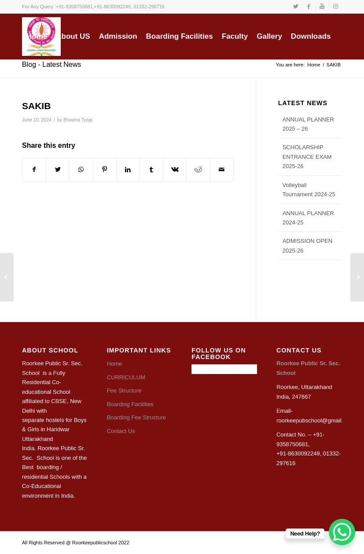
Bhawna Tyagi (77, 119)
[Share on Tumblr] (151, 169)
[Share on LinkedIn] (128, 169)
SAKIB (36, 106)
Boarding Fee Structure (136, 417)
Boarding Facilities (130, 404)
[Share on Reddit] (198, 169)
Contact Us (121, 431)
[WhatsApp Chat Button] (342, 532)
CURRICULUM (126, 377)
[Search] (149, 75)
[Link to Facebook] (308, 6)
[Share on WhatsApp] (81, 169)
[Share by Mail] (221, 169)
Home (114, 363)
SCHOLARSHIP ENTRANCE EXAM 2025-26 (307, 156)
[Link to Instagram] (335, 6)
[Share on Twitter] (57, 169)
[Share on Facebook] (34, 169)
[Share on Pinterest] (104, 169)
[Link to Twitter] (295, 6)
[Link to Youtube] (322, 6)
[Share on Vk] (174, 169)
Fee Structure (124, 390)
